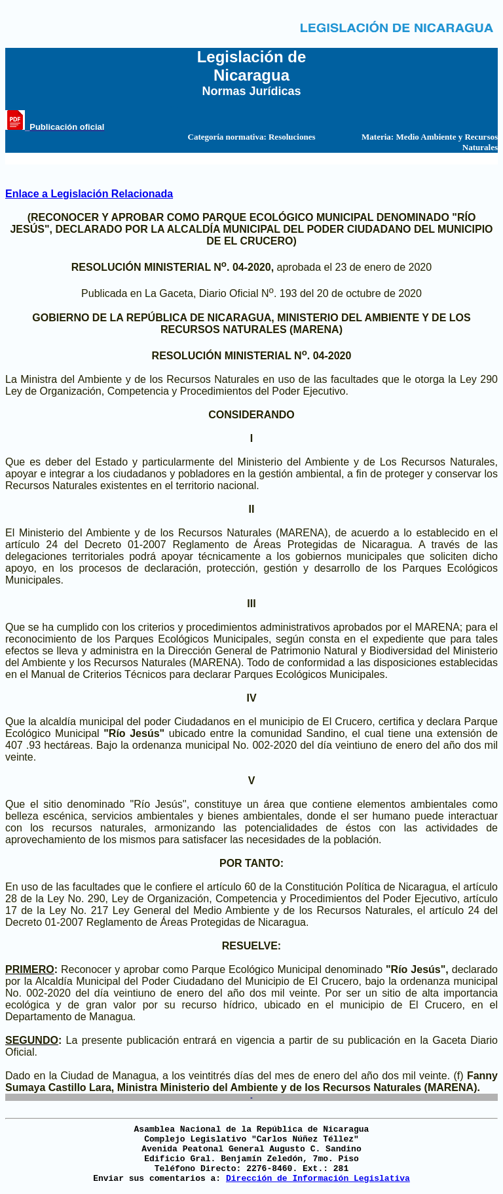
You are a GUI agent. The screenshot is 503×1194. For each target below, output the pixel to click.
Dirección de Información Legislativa (318, 1179)
